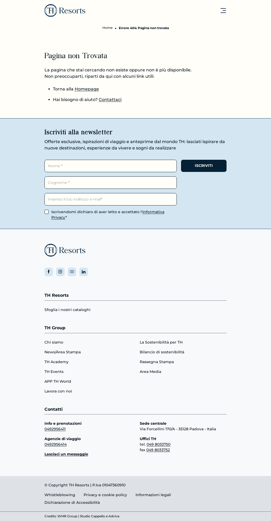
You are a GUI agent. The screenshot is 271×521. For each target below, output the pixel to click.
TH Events (54, 371)
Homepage (87, 89)
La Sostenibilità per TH (161, 342)
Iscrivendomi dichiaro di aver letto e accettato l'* (107, 214)
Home (107, 28)
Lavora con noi (58, 391)
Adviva (114, 516)
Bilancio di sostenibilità (162, 351)
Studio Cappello (92, 516)
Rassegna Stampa (157, 361)
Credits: (50, 516)
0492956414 (55, 444)
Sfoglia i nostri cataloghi (67, 309)
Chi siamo (53, 342)
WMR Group (67, 516)
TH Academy (56, 361)
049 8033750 (158, 444)
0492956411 (55, 429)
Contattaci (110, 99)
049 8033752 (158, 449)
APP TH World (57, 381)
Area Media (150, 371)
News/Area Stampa (62, 351)
